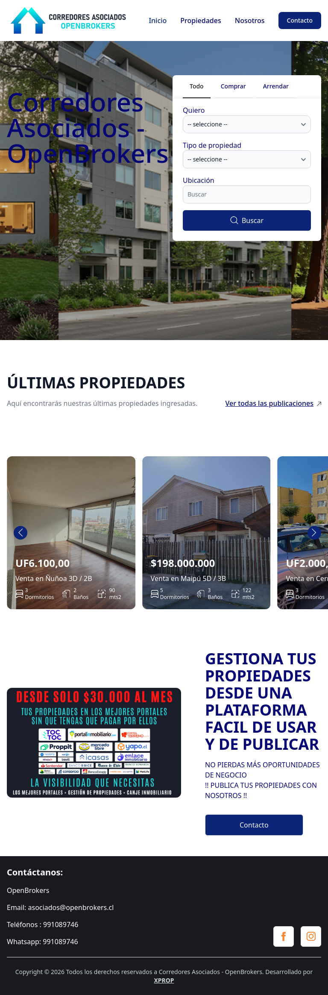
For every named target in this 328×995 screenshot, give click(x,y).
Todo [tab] (197, 86)
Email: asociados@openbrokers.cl (60, 907)
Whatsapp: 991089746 (42, 941)
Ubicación (198, 180)
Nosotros (250, 20)
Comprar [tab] (233, 86)
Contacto (300, 20)
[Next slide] (314, 533)
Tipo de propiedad (212, 145)
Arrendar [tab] (276, 86)
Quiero (194, 110)
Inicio (158, 20)
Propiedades (200, 20)
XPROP (164, 980)
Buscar (247, 220)
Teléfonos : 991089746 (42, 924)
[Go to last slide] (20, 533)
